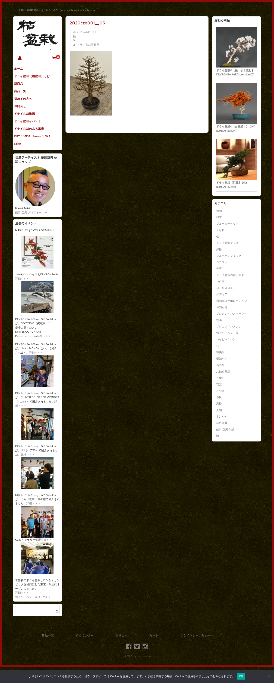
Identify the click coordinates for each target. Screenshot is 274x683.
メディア (221, 294)
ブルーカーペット (227, 223)
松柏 (219, 210)
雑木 (219, 217)
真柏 (219, 410)
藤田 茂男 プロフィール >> (31, 228)
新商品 (21, 87)
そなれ (220, 230)
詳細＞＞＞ (22, 294)
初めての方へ (26, 105)
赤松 (219, 397)
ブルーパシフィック (228, 255)
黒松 (219, 403)
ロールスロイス (226, 288)
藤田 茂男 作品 (225, 429)
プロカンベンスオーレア (231, 313)
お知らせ (221, 307)
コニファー (223, 262)
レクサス (221, 281)
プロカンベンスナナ (228, 326)
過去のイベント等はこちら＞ (33, 612)
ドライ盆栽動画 (27, 123)
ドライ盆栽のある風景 (32, 141)
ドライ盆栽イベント (30, 132)
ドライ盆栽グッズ (227, 243)
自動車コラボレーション (231, 300)
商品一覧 (23, 96)
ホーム (21, 69)
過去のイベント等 (227, 333)
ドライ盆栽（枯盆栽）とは (35, 78)
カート (154, 651)
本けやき (221, 416)
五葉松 (220, 378)
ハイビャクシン (226, 339)
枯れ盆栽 (221, 423)
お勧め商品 (223, 371)
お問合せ (23, 114)
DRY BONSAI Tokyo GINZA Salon (35, 155)
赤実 (219, 268)
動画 (219, 320)
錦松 (219, 249)
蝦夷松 (220, 352)
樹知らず (221, 358)
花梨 (219, 384)
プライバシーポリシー (195, 651)
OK (241, 676)
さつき (220, 390)
